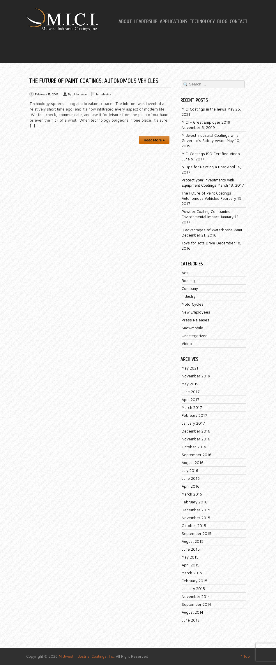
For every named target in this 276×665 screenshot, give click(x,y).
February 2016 (194, 502)
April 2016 (190, 486)
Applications (173, 21)
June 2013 (190, 620)
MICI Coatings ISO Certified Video (211, 153)
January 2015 (193, 588)
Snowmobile (192, 328)
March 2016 (192, 494)
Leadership (146, 21)
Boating (188, 280)
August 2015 (193, 541)
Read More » (154, 140)
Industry (105, 94)
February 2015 (194, 580)
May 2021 (190, 368)
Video (187, 343)
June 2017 (190, 391)
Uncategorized (195, 335)
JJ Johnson (79, 94)
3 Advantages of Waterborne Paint (212, 230)
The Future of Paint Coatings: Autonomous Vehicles (93, 80)
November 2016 (196, 439)
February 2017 (194, 415)
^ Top (245, 656)
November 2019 (196, 376)
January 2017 (193, 423)
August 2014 (192, 612)
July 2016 (190, 470)
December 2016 (196, 431)
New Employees (196, 312)
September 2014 (196, 604)
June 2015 (191, 549)
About (125, 21)
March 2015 (192, 572)
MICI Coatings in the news (204, 109)
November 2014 (196, 596)
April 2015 (190, 565)
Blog (222, 21)
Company (190, 288)
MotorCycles (193, 304)
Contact (238, 21)
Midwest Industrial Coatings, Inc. (87, 656)
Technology (202, 21)
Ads (185, 272)
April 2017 (190, 399)
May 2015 (190, 557)
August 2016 (193, 462)
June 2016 (191, 478)
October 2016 (194, 446)
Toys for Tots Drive (198, 243)
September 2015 (196, 533)
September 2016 (196, 454)
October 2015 (194, 525)
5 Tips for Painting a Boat (204, 166)
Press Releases (195, 320)
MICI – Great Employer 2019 (206, 122)
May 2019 (190, 384)
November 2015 (196, 517)
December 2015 (196, 510)
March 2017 (192, 407)
